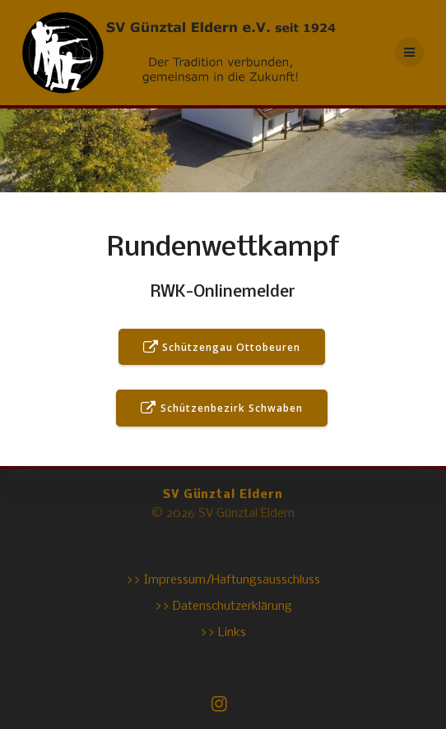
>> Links (223, 632)
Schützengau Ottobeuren (221, 348)
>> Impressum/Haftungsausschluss (223, 580)
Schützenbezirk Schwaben (221, 409)
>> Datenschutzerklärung (223, 606)
